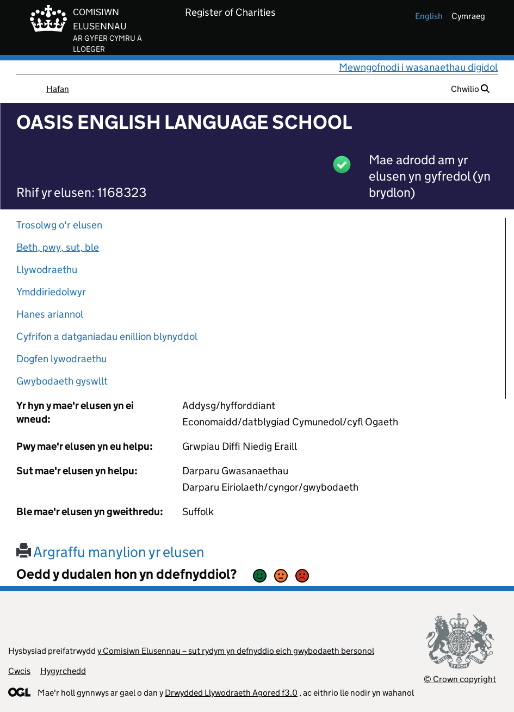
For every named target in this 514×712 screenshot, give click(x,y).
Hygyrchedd (63, 671)
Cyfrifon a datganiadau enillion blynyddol (106, 336)
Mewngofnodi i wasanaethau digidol (418, 67)
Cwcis (19, 671)
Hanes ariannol (49, 314)
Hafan (57, 89)
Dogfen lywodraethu (61, 358)
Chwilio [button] (470, 89)
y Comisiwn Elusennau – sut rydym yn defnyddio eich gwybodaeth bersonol (235, 651)
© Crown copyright (460, 679)
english (429, 16)
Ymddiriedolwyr (51, 292)
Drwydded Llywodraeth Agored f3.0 (231, 693)
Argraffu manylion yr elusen (110, 552)
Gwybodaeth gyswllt (62, 381)
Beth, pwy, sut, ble (57, 247)
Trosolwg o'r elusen (59, 225)
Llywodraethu (46, 269)
